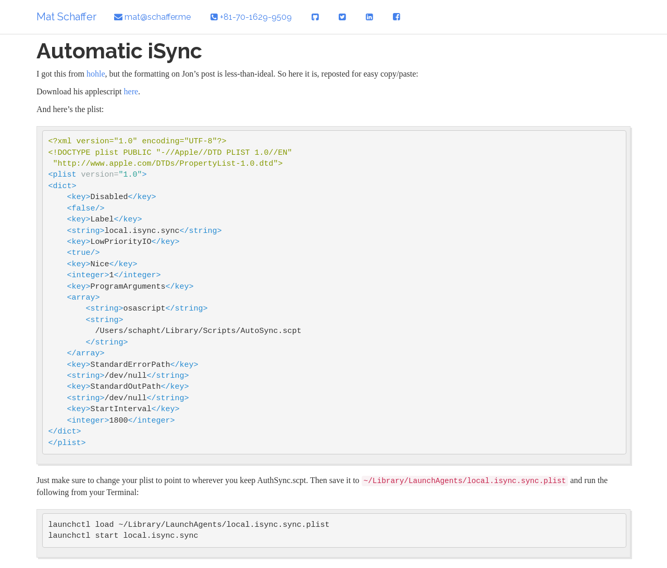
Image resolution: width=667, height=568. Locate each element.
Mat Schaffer (66, 16)
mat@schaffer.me (152, 17)
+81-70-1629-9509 (251, 17)
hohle (96, 73)
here (131, 91)
